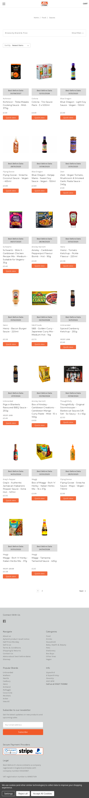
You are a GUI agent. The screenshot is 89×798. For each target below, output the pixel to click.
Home (36, 18)
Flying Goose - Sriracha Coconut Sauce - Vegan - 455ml (15, 178)
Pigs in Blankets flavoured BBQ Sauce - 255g (15, 407)
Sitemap (6, 659)
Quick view (11, 117)
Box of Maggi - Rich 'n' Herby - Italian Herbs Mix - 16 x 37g (44, 485)
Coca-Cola (7, 693)
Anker (5, 698)
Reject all (23, 793)
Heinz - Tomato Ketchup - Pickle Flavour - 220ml (69, 253)
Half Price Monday (11, 642)
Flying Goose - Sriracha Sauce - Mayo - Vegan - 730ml (72, 485)
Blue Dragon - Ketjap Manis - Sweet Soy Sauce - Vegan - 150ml (44, 178)
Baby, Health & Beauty (56, 645)
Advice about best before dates (17, 656)
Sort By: (8, 45)
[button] (44, 32)
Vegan (49, 659)
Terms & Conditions (12, 648)
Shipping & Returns (12, 650)
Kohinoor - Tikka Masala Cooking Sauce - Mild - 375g (16, 105)
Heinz (5, 684)
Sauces (52, 18)
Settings (8, 793)
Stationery (50, 650)
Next (82, 591)
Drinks (49, 639)
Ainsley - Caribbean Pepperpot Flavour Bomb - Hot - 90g (42, 253)
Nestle (6, 678)
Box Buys (50, 653)
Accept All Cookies (42, 793)
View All (6, 701)
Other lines (51, 656)
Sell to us (7, 645)
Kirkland (7, 687)
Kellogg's (7, 690)
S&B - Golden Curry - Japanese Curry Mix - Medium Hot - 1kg (43, 331)
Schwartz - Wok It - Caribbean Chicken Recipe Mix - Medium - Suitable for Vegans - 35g (15, 256)
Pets (48, 648)
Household (51, 642)
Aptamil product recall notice (16, 639)
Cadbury (7, 681)
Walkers (6, 675)
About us (7, 636)
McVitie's (7, 696)
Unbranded (8, 672)
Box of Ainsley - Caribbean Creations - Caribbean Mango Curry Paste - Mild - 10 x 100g (44, 410)
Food (44, 18)
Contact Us (8, 653)
